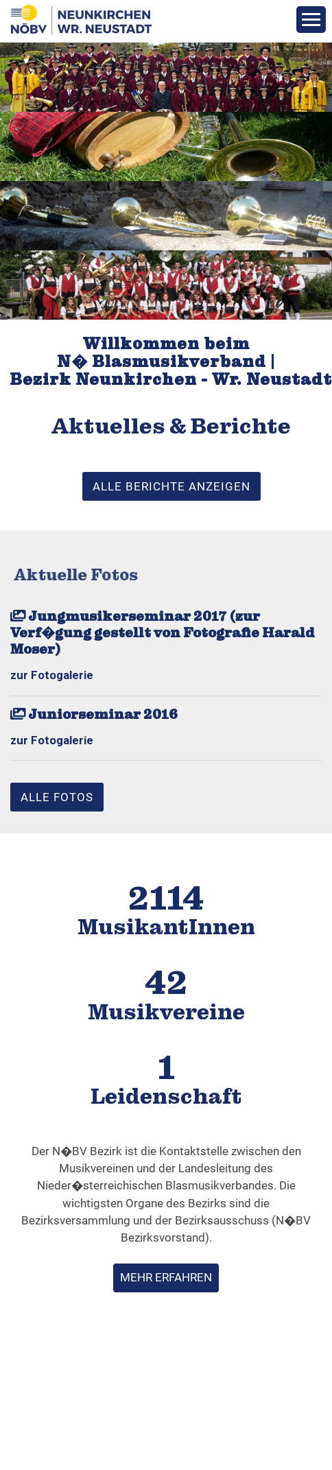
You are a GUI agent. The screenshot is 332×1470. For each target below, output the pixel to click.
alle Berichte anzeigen (171, 486)
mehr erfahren (166, 1277)
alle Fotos (57, 797)
